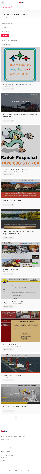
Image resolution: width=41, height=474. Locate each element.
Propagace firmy (5, 445)
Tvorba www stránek (6, 447)
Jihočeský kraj (13, 40)
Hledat (5, 35)
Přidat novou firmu (6, 7)
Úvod (2, 17)
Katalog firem (5, 444)
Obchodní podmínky (25, 444)
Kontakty (23, 445)
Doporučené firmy (5, 40)
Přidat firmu (23, 442)
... (28, 417)
